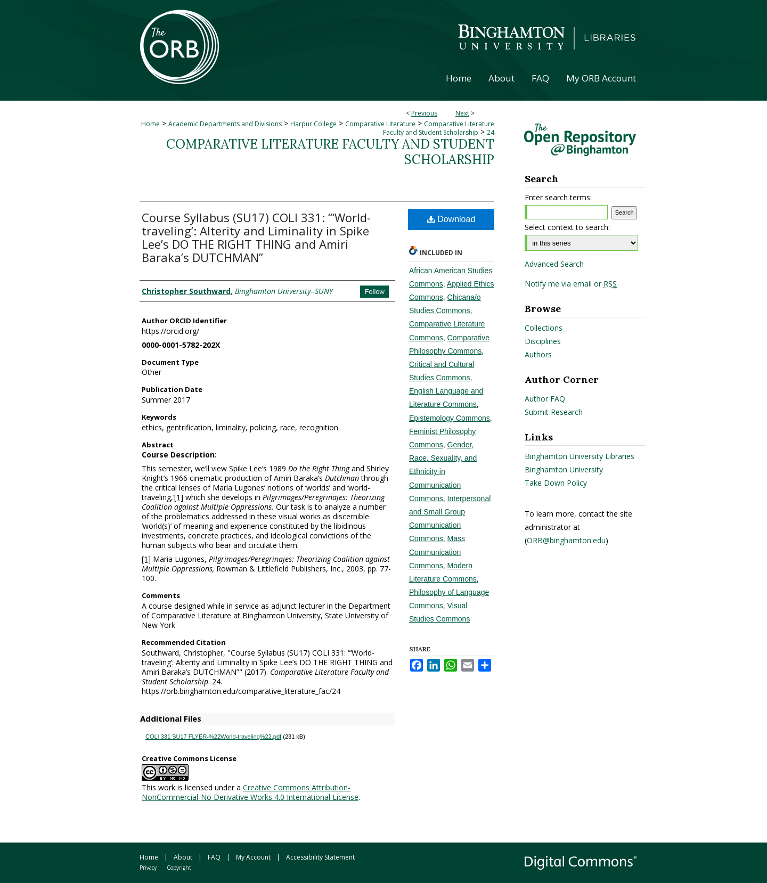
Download (451, 219)
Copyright (179, 867)
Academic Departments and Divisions (225, 123)
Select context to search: (567, 227)
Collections (543, 328)
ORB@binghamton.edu (566, 540)
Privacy (148, 867)
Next (462, 113)
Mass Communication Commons (437, 551)
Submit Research (554, 412)
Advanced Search (554, 264)
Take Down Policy (556, 483)
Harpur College (313, 123)
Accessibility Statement (320, 857)
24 (490, 132)
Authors (538, 354)
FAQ (214, 857)
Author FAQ (545, 399)
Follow (374, 292)
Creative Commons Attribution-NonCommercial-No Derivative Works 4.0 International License (250, 792)
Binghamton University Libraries (579, 456)
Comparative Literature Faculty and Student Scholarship (438, 128)
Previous (424, 113)
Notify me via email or (571, 284)
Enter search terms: (558, 197)
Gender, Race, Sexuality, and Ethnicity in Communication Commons (443, 471)
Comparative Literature (380, 123)
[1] (178, 497)
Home (150, 123)
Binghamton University (564, 469)
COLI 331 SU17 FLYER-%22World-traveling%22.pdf (213, 736)
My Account (253, 857)
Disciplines (543, 341)
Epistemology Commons (449, 418)
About (183, 857)
